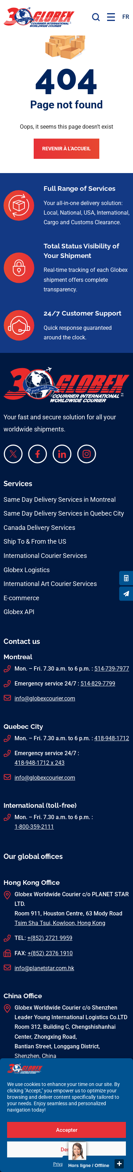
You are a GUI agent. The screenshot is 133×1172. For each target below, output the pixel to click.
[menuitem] (125, 17)
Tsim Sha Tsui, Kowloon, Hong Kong (60, 923)
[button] (111, 17)
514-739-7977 (111, 668)
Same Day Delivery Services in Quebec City (64, 513)
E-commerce (21, 598)
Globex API (19, 611)
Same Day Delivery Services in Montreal (60, 499)
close (119, 1163)
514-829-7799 (98, 683)
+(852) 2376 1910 (50, 953)
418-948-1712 (111, 738)
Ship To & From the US (35, 541)
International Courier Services (45, 555)
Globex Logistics (27, 570)
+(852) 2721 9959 (49, 938)
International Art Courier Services (50, 583)
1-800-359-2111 (34, 826)
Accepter (66, 1130)
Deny (66, 1149)
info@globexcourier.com (45, 698)
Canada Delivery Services (39, 527)
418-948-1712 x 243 (40, 762)
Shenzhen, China (35, 1056)
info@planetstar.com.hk (44, 968)
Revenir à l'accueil (66, 148)
